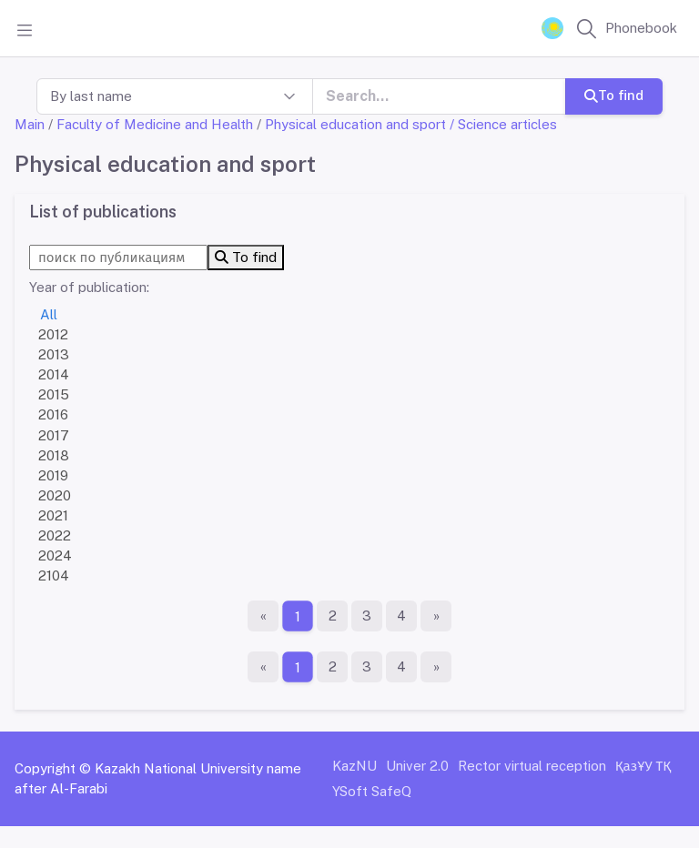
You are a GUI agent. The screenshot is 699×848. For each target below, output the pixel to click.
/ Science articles (503, 124)
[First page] (263, 616)
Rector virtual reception (532, 765)
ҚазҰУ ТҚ (643, 765)
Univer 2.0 (417, 765)
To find (613, 95)
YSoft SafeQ (371, 791)
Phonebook (641, 27)
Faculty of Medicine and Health (154, 124)
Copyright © (53, 768)
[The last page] (435, 616)
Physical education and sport (355, 124)
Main (30, 124)
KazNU (354, 765)
